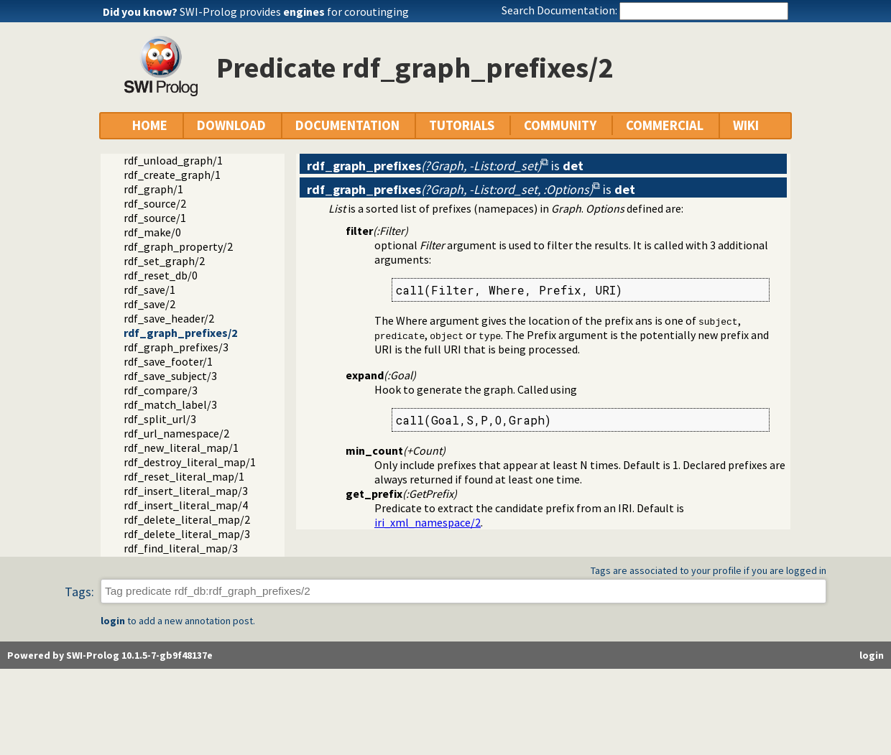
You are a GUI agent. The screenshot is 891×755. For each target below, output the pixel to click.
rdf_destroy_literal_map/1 (190, 462)
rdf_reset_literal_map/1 (184, 476)
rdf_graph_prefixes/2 (180, 332)
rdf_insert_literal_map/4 (186, 505)
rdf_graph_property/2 (178, 246)
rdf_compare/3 (161, 390)
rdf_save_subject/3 (170, 376)
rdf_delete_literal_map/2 (187, 519)
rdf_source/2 (155, 203)
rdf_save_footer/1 (168, 361)
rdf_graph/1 (153, 189)
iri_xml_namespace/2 (427, 522)
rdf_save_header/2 (169, 318)
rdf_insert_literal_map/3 (186, 490)
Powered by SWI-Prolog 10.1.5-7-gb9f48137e (110, 655)
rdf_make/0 (152, 232)
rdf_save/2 (149, 304)
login (113, 620)
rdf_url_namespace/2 (176, 433)
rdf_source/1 (155, 217)
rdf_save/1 (149, 289)
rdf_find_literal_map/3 (181, 548)
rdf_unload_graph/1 (173, 160)
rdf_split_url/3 (160, 419)
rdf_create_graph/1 (172, 174)
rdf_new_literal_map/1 (181, 447)
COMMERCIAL (664, 125)
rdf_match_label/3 (170, 404)
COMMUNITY (560, 125)
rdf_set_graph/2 (164, 261)
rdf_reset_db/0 (161, 275)
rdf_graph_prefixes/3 (176, 347)
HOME (149, 125)
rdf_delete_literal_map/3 (187, 534)
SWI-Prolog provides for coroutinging (294, 11)
